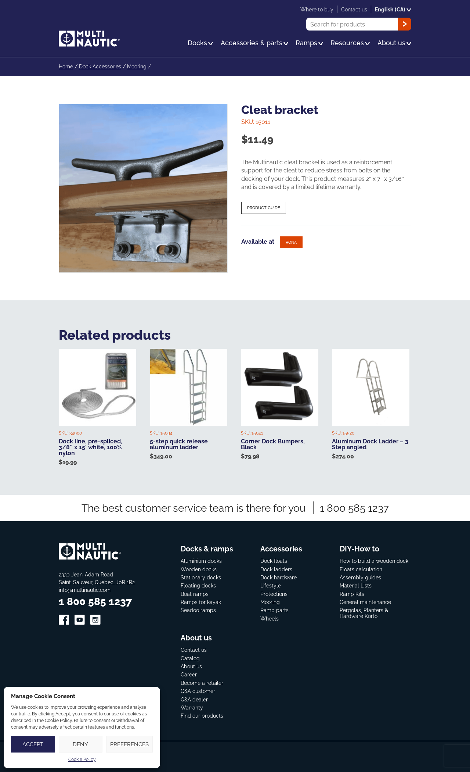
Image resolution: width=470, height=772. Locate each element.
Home (66, 66)
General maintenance (365, 601)
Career (189, 674)
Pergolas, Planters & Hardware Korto (364, 612)
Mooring (137, 66)
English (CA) (393, 9)
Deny (80, 744)
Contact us (194, 649)
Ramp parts (274, 609)
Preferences (129, 744)
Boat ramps (195, 593)
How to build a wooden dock (374, 560)
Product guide (263, 207)
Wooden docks (199, 568)
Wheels (269, 618)
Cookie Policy (82, 759)
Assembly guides (360, 576)
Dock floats (273, 560)
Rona (291, 241)
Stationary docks (201, 576)
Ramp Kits (352, 593)
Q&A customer (198, 690)
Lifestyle (270, 585)
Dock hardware (278, 576)
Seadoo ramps (198, 609)
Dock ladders (276, 568)
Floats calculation (361, 568)
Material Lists (356, 585)
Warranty (192, 707)
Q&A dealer (194, 698)
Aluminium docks (201, 560)
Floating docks (198, 585)
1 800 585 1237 (354, 507)
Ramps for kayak (201, 601)
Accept (32, 744)
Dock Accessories (100, 66)
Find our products (202, 715)
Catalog (190, 657)
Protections (274, 593)
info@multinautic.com (85, 589)
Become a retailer (202, 682)
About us (191, 666)
